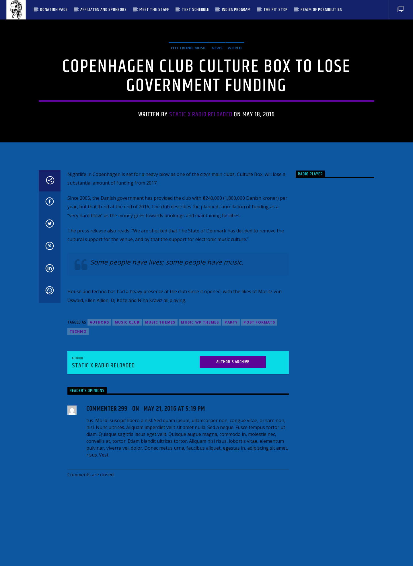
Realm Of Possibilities (321, 9)
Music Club (127, 446)
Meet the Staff (154, 9)
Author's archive (232, 485)
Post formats (259, 446)
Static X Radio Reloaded (200, 171)
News (217, 104)
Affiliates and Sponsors (103, 9)
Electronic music (188, 104)
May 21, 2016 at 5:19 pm (174, 533)
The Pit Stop (276, 9)
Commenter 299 (107, 533)
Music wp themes (200, 446)
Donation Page (53, 9)
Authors (99, 446)
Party (231, 446)
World (235, 104)
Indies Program (236, 9)
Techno (78, 455)
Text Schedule (195, 9)
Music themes (160, 446)
